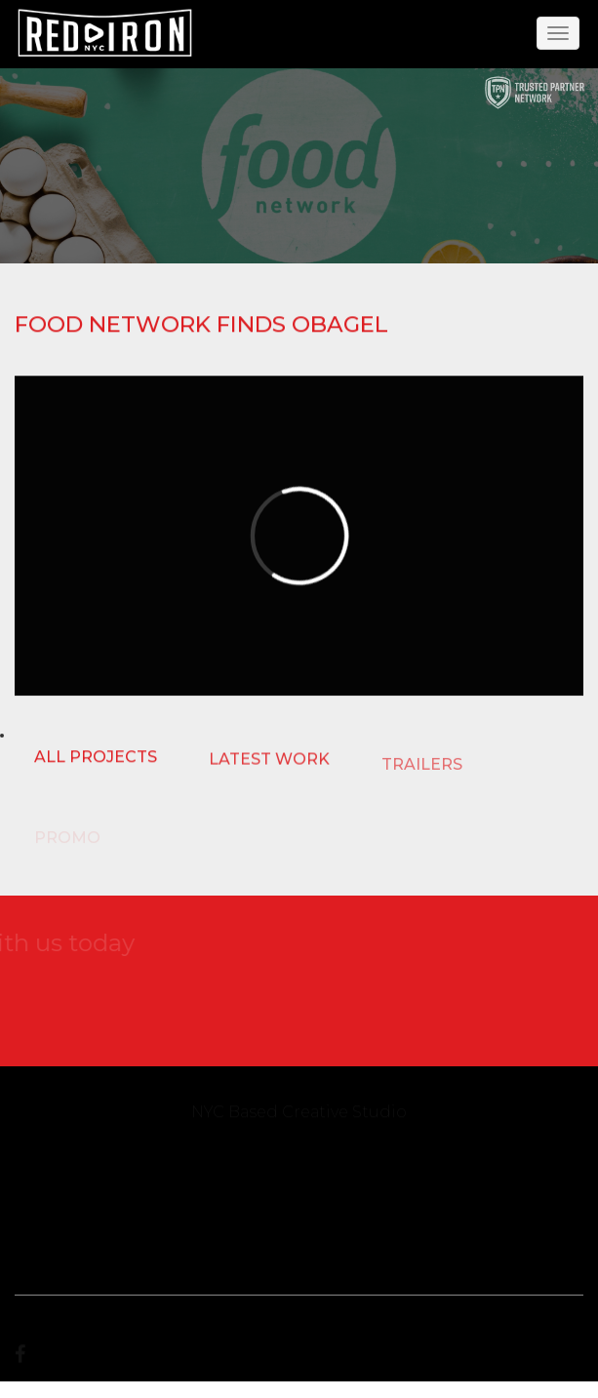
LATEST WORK (269, 760)
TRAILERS (421, 767)
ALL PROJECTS (95, 757)
